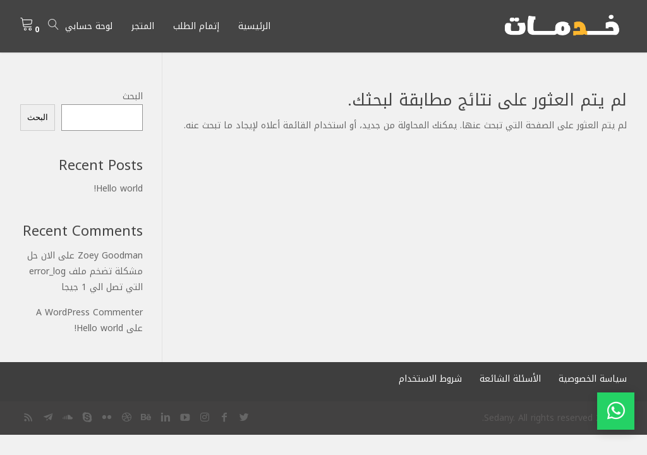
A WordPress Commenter (89, 312)
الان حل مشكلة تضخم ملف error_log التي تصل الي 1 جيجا (85, 271)
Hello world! (118, 188)
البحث (133, 96)
